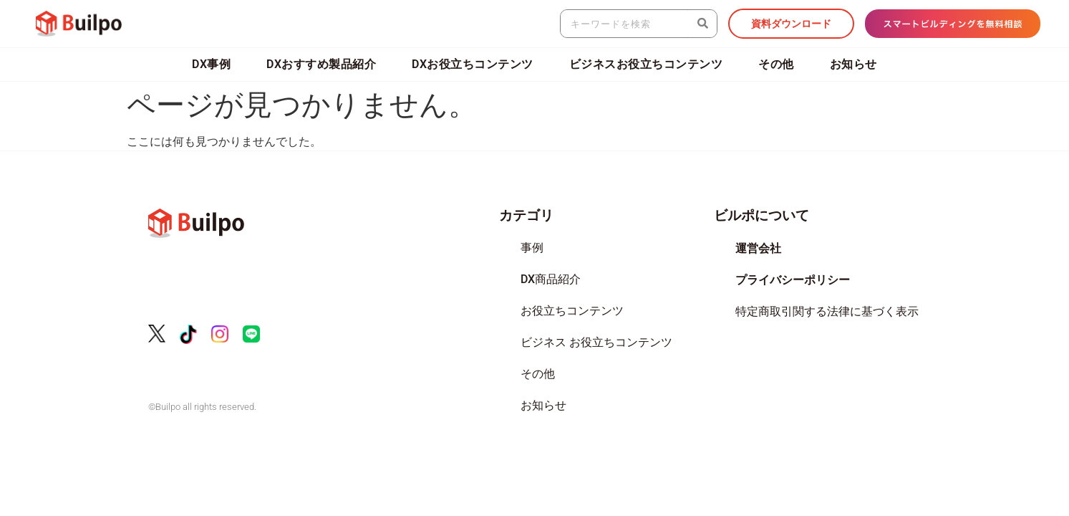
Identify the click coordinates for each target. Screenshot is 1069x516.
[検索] (702, 23)
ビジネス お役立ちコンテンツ (596, 342)
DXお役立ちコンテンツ (472, 64)
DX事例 (211, 64)
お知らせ (853, 64)
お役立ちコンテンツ (572, 310)
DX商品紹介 (551, 279)
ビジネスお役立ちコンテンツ (646, 64)
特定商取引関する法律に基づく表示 (827, 311)
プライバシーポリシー (792, 280)
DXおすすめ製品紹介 (321, 64)
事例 (532, 247)
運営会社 (758, 248)
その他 (776, 64)
